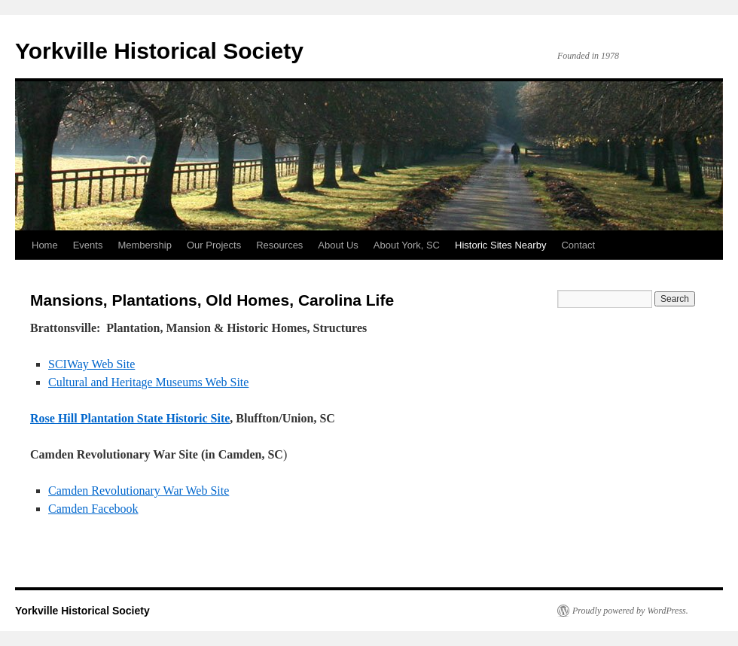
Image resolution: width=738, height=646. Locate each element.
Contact (578, 245)
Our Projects (214, 245)
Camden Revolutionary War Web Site (138, 490)
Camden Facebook (93, 508)
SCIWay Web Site (91, 364)
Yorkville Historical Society (159, 50)
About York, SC (407, 245)
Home (45, 245)
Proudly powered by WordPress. (630, 610)
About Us (338, 245)
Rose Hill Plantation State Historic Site (130, 418)
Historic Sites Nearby (500, 245)
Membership (144, 245)
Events (88, 245)
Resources (279, 245)
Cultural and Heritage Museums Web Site (148, 382)
